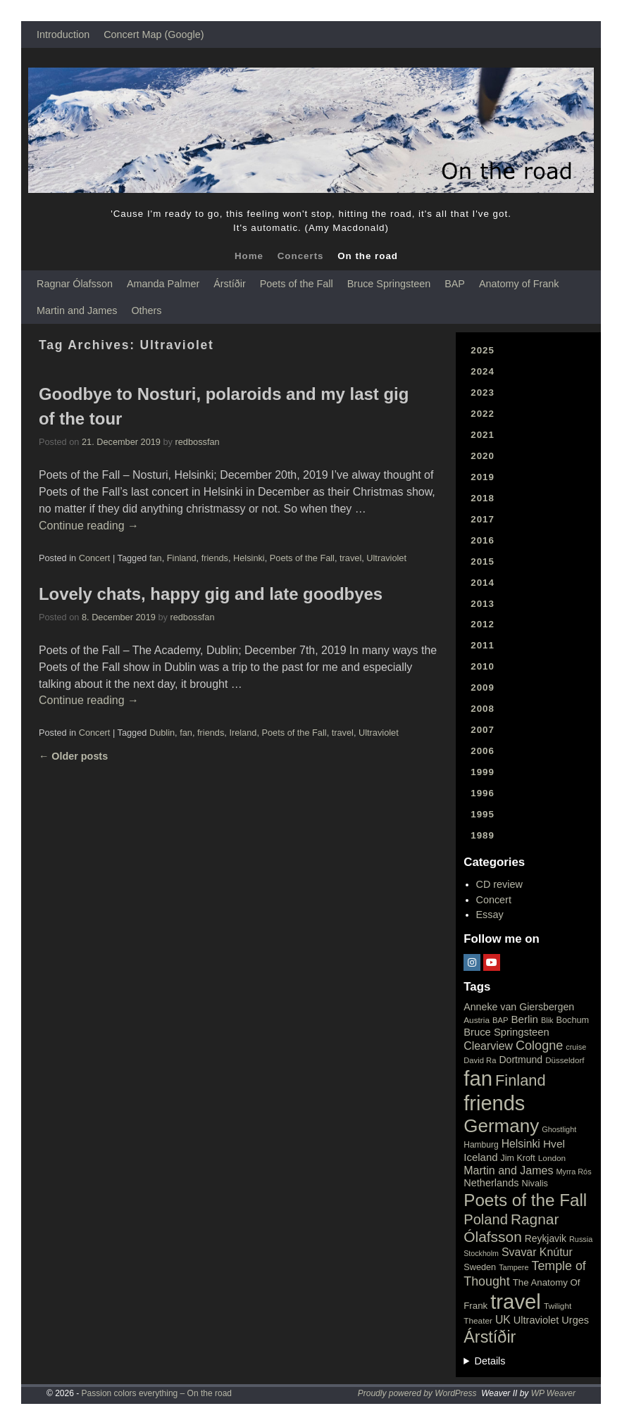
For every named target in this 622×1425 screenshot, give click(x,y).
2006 (483, 751)
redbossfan (197, 442)
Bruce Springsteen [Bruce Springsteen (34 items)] (506, 1032)
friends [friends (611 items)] (494, 1103)
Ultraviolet (386, 558)
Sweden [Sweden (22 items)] (480, 1267)
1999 (483, 772)
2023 (483, 392)
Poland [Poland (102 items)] (486, 1219)
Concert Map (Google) (154, 34)
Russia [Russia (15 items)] (580, 1239)
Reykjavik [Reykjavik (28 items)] (545, 1238)
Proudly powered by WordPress (417, 1393)
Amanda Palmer (163, 283)
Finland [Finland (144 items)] (520, 1080)
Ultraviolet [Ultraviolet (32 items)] (536, 1320)
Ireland (242, 732)
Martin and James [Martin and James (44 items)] (508, 1170)
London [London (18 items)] (552, 1158)
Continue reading (89, 526)
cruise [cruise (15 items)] (576, 1047)
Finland (182, 558)
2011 (483, 645)
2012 (483, 624)
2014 (483, 582)
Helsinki (249, 558)
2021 (483, 434)
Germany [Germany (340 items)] (501, 1125)
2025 (483, 350)
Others (146, 310)
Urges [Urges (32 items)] (575, 1320)
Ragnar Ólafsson (75, 283)
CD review (499, 884)
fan (155, 558)
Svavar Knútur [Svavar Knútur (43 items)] (537, 1252)
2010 (483, 666)
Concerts (301, 256)
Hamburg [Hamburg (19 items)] (481, 1145)
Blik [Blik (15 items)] (547, 1020)
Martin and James (77, 310)
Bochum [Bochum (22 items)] (573, 1020)
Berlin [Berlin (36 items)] (524, 1019)
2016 (483, 540)
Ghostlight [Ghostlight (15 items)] (559, 1129)
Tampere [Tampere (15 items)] (513, 1267)
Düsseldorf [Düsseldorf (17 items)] (564, 1060)
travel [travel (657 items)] (515, 1301)
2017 (483, 519)
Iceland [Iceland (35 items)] (480, 1157)
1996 (483, 793)
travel (350, 558)
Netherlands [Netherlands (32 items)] (491, 1182)
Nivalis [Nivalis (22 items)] (535, 1183)
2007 (483, 729)
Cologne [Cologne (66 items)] (539, 1045)
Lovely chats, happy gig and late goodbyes (210, 593)
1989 (483, 835)
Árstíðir (229, 283)
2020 (483, 456)
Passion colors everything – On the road (157, 1393)
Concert (95, 558)
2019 (483, 477)
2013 (483, 603)
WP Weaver (553, 1393)
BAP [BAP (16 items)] (500, 1020)
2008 (483, 708)
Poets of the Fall (296, 283)
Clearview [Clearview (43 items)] (488, 1046)
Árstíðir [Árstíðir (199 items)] (490, 1337)
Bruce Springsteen (388, 283)
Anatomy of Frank (519, 283)
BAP (454, 283)
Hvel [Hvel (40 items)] (554, 1144)
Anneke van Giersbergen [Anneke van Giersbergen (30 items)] (519, 1006)
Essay (490, 914)
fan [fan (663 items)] (478, 1078)
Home (249, 256)
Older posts (73, 756)
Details (490, 1361)
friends (214, 558)
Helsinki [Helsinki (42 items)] (521, 1144)
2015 (483, 561)
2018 (483, 498)
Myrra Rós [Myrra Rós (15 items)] (573, 1171)
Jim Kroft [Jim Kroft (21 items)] (518, 1158)
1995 (483, 814)
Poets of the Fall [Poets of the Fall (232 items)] (525, 1200)
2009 (483, 687)
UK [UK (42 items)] (503, 1320)
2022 (483, 413)
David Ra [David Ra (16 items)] (480, 1060)
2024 (483, 371)
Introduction (63, 34)
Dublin (162, 732)
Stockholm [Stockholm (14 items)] (481, 1253)
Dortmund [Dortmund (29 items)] (520, 1059)
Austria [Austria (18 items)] (477, 1020)
